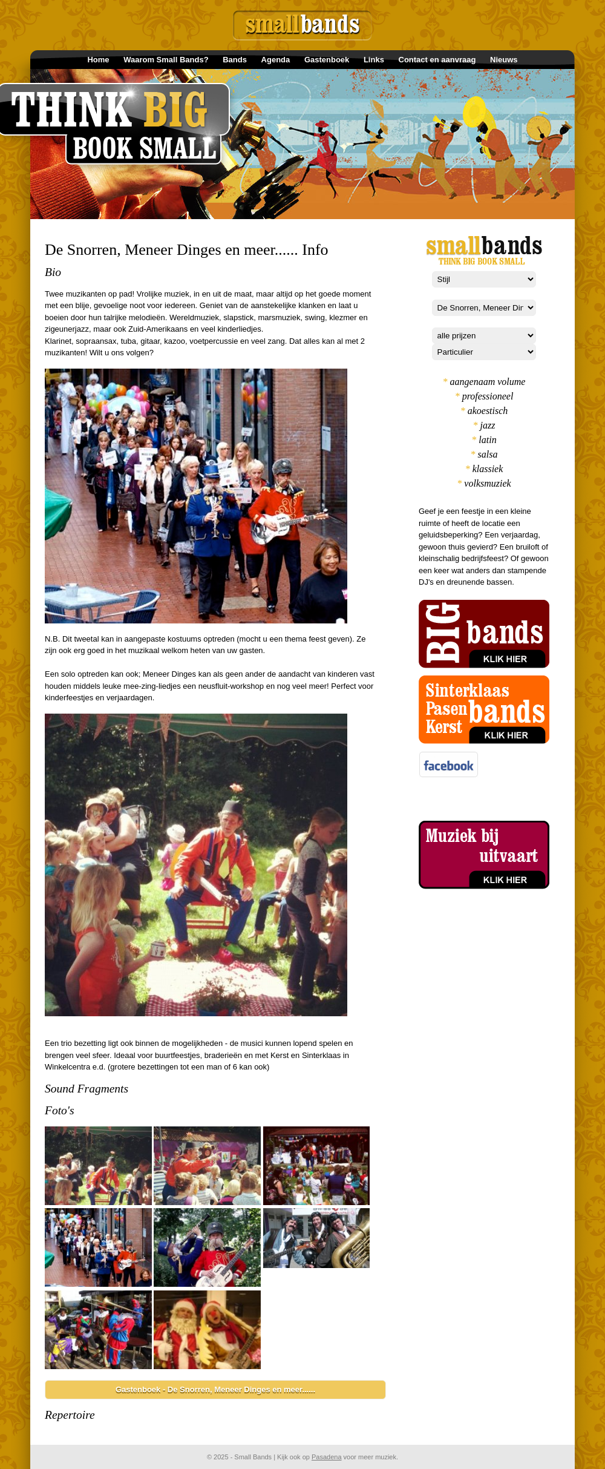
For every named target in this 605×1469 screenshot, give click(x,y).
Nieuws (504, 59)
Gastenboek (326, 59)
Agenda (275, 59)
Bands (235, 59)
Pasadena (327, 1457)
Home (98, 59)
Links (374, 59)
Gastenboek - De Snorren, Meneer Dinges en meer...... (215, 1389)
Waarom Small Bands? (165, 59)
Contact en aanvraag (437, 59)
